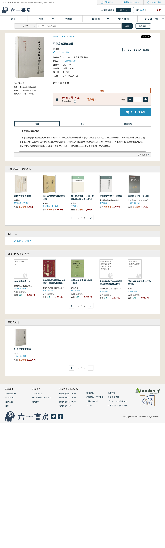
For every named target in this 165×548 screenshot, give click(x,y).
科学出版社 (75, 290)
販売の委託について (68, 393)
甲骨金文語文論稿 (22, 348)
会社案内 (90, 392)
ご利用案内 (108, 2)
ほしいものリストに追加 (138, 49)
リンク (89, 405)
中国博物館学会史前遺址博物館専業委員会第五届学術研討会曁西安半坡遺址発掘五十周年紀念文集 (111, 286)
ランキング (10, 397)
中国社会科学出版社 (51, 206)
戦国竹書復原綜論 (22, 195)
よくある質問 (155, 2)
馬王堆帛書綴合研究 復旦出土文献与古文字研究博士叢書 (82, 198)
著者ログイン (65, 405)
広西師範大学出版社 (22, 203)
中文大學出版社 (49, 290)
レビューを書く (63, 52)
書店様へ (36, 401)
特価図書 (9, 401)
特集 (7, 405)
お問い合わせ (92, 401)
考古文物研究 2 (22, 281)
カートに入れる (135, 112)
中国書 (55, 36)
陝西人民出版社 (20, 288)
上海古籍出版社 (70, 60)
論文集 (72, 36)
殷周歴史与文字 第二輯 (111, 195)
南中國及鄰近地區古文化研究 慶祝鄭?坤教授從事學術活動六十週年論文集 (54, 284)
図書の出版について (68, 397)
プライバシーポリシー (117, 401)
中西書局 (74, 206)
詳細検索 (142, 26)
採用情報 (111, 392)
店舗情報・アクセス (131, 2)
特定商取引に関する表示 (118, 405)
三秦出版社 (104, 291)
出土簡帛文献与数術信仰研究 (54, 197)
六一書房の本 (11, 393)
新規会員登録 (109, 10)
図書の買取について (68, 401)
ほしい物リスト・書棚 (42, 397)
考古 (63, 36)
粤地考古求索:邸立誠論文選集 (81, 282)
